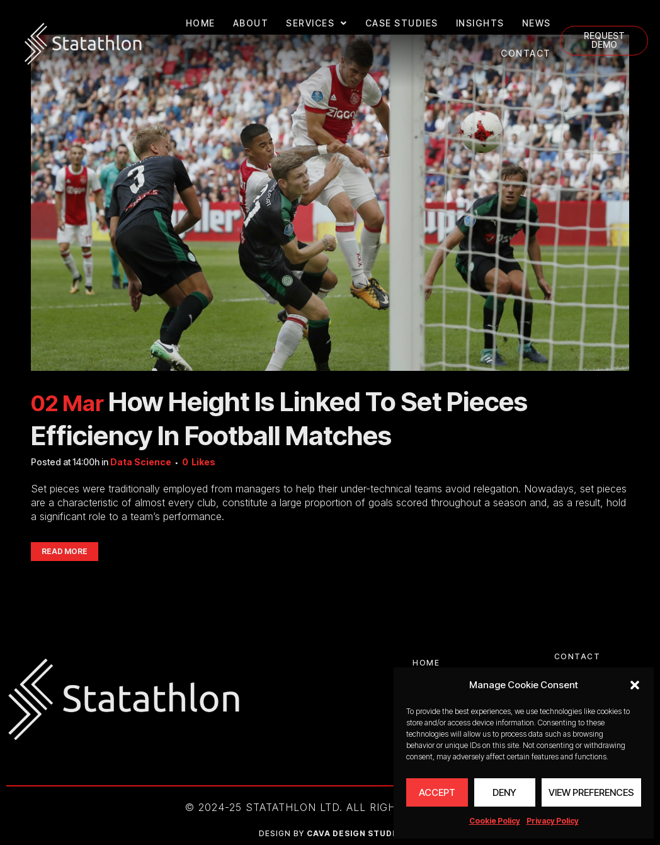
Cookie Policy (494, 820)
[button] (635, 685)
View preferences (591, 792)
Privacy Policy (552, 820)
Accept (437, 792)
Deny (504, 792)
